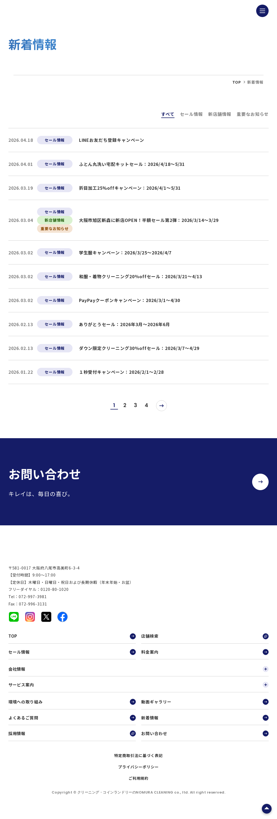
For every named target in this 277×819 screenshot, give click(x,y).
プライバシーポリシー (138, 771)
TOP (72, 641)
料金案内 (205, 656)
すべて (167, 114)
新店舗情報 (219, 114)
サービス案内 (138, 689)
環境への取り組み (72, 706)
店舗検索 (205, 641)
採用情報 (72, 738)
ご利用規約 (138, 782)
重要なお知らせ (253, 114)
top (236, 82)
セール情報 (191, 114)
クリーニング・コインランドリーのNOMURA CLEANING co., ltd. (133, 797)
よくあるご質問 (72, 722)
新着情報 (205, 722)
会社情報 (138, 673)
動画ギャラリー (205, 706)
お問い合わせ (205, 738)
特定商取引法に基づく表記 (138, 759)
